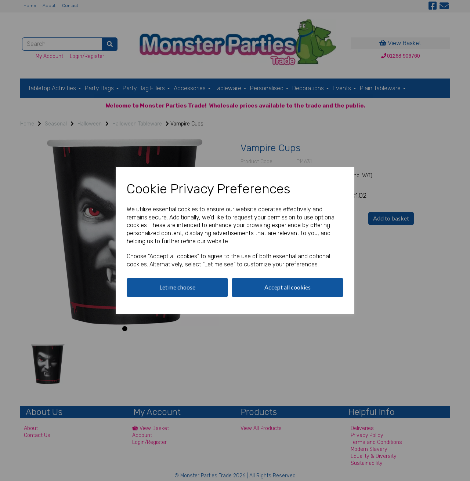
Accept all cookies (287, 287)
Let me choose (177, 287)
